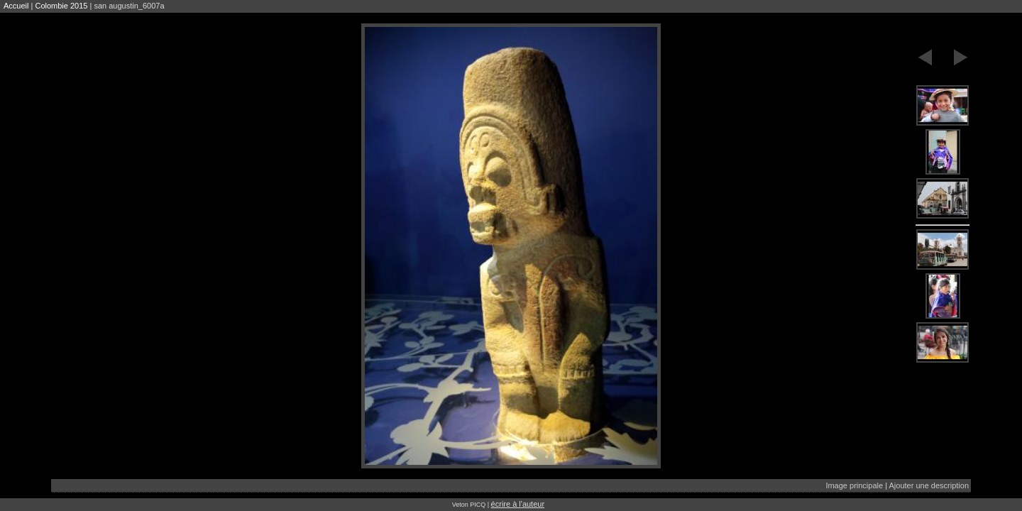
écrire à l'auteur (517, 504)
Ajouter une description (929, 485)
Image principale (854, 485)
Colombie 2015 (61, 5)
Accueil (16, 5)
